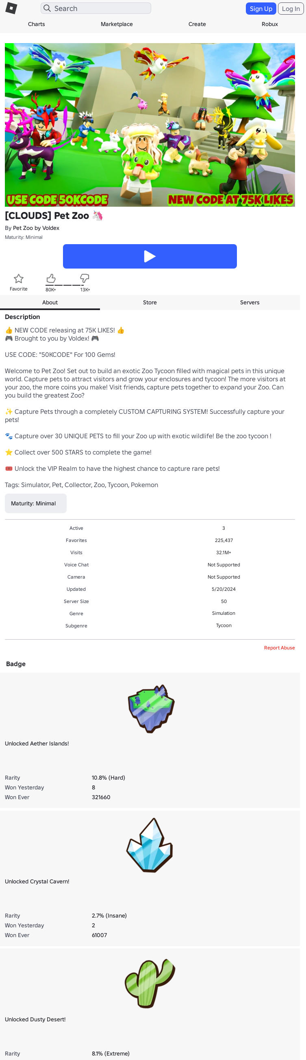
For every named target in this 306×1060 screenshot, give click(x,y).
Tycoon (224, 625)
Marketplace (117, 24)
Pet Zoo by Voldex (36, 228)
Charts (36, 24)
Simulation (223, 613)
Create (197, 24)
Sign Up (261, 8)
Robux (270, 24)
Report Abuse (279, 648)
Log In (291, 8)
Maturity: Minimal (24, 237)
